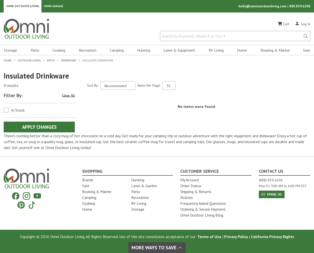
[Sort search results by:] (117, 85)
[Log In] (302, 24)
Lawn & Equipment (179, 50)
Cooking (58, 50)
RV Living (216, 50)
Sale (306, 50)
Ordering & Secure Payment (203, 209)
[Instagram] (26, 196)
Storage (10, 50)
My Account (189, 179)
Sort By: (92, 85)
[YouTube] (37, 196)
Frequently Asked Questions (203, 203)
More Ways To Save (157, 247)
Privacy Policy (236, 236)
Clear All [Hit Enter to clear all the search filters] (68, 95)
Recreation (87, 50)
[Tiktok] (32, 205)
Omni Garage (53, 6)
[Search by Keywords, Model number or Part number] (232, 36)
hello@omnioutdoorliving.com (263, 6)
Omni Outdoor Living (22, 6)
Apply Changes (39, 127)
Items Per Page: (148, 85)
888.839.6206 (299, 6)
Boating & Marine (275, 50)
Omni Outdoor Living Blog (201, 215)
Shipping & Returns (195, 191)
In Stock (18, 110)
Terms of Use (209, 236)
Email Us (272, 194)
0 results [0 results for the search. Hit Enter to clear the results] (11, 85)
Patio (34, 50)
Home (242, 50)
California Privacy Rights (272, 236)
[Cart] (283, 24)
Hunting (143, 50)
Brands (87, 179)
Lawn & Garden (144, 185)
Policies (186, 197)
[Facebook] (15, 196)
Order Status (190, 185)
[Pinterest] (21, 205)
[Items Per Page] (169, 85)
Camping (117, 50)
